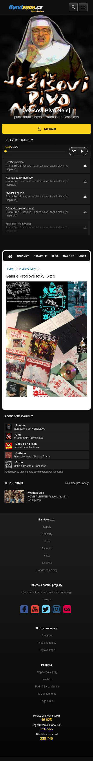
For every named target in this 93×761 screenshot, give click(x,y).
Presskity (47, 635)
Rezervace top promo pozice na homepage (47, 592)
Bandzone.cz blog (46, 570)
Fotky (10, 268)
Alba (54, 256)
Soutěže (47, 562)
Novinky (23, 256)
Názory (68, 256)
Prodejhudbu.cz (47, 642)
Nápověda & (47, 672)
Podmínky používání (47, 686)
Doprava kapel (46, 650)
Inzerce (47, 599)
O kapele (40, 256)
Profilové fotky (27, 268)
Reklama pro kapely (77, 483)
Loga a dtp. (47, 701)
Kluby (47, 555)
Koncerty (47, 534)
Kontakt (47, 679)
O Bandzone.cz (47, 693)
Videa (82, 256)
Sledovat (46, 129)
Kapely (47, 526)
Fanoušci (47, 548)
